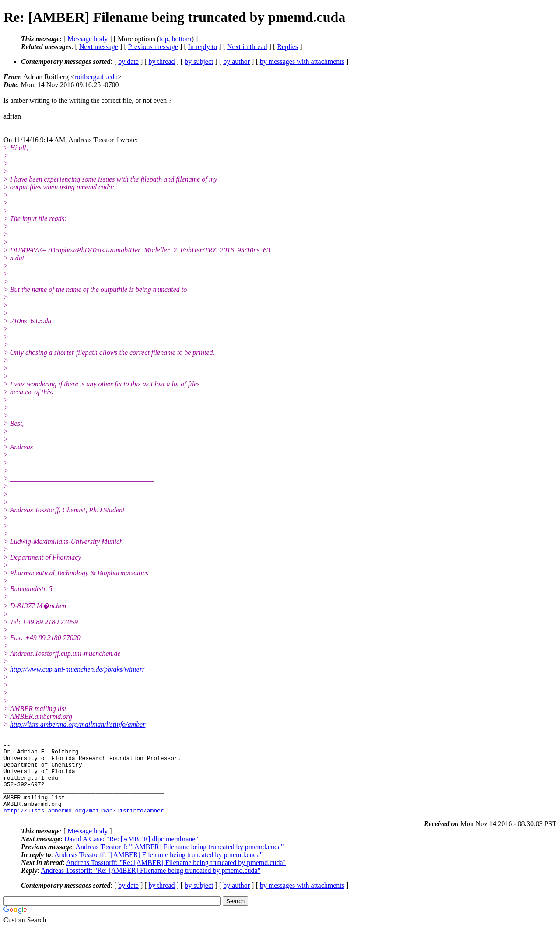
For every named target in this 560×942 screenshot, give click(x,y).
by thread (162, 61)
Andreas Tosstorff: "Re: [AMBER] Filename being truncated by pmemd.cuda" (176, 877)
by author (236, 61)
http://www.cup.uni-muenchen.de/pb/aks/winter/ (77, 669)
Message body (87, 38)
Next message (98, 46)
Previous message (153, 46)
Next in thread (247, 46)
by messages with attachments (302, 61)
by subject (199, 61)
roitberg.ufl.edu (96, 77)
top (163, 38)
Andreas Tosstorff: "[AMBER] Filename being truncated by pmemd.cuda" (179, 861)
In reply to (202, 46)
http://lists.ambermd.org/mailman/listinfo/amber (78, 724)
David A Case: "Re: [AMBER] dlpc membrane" (131, 853)
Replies (287, 46)
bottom (181, 38)
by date (128, 61)
